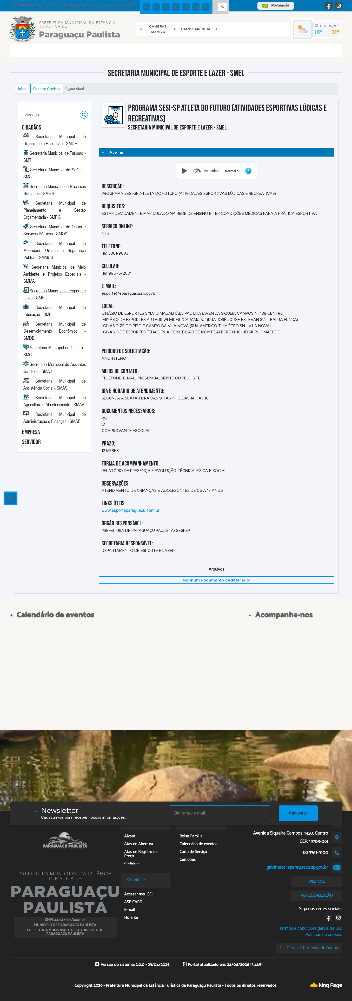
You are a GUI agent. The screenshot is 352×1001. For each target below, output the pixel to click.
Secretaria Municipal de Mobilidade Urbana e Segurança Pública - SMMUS (54, 250)
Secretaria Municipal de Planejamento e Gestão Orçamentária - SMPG (54, 210)
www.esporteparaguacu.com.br (131, 510)
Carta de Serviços (46, 88)
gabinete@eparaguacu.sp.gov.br (297, 867)
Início (22, 88)
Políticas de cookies (323, 934)
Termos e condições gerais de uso (310, 928)
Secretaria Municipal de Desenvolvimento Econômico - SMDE (54, 331)
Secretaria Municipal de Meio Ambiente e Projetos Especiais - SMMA (54, 274)
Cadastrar (298, 813)
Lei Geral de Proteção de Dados (309, 947)
